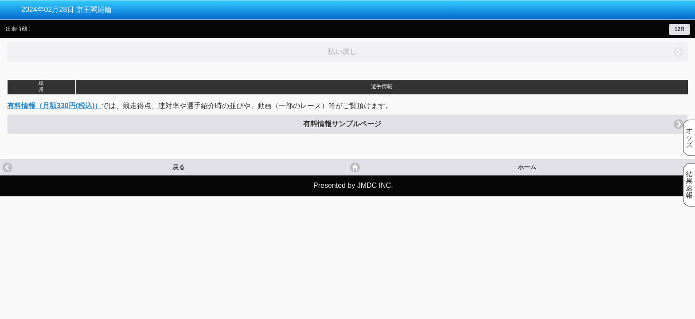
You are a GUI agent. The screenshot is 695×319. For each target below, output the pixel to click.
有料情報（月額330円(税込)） (54, 105)
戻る (178, 167)
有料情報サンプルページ (342, 124)
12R (679, 29)
